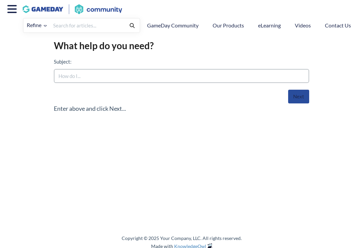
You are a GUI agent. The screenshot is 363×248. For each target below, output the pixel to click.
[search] (87, 25)
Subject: (63, 62)
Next (298, 96)
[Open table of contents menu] (13, 8)
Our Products (228, 25)
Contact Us (338, 25)
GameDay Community (173, 25)
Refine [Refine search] (37, 25)
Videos (303, 25)
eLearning (269, 25)
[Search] (132, 25)
